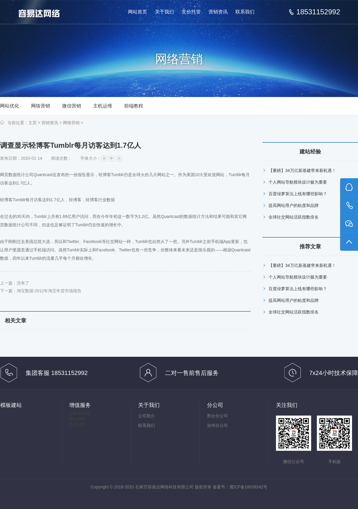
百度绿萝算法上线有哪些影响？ (297, 193)
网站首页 (137, 11)
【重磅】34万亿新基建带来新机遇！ (302, 170)
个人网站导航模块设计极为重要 (297, 182)
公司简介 (146, 415)
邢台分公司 (217, 415)
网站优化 (9, 105)
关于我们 (164, 11)
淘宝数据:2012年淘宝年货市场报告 (49, 290)
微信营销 (71, 105)
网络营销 (40, 105)
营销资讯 (218, 11)
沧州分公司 (217, 425)
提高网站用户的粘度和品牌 (293, 205)
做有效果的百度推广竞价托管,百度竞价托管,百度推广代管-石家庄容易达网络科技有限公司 (44, 12)
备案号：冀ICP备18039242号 (240, 487)
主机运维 (102, 105)
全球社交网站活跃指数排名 (293, 217)
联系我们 (244, 11)
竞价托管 (191, 11)
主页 (32, 122)
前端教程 (133, 105)
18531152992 (318, 12)
